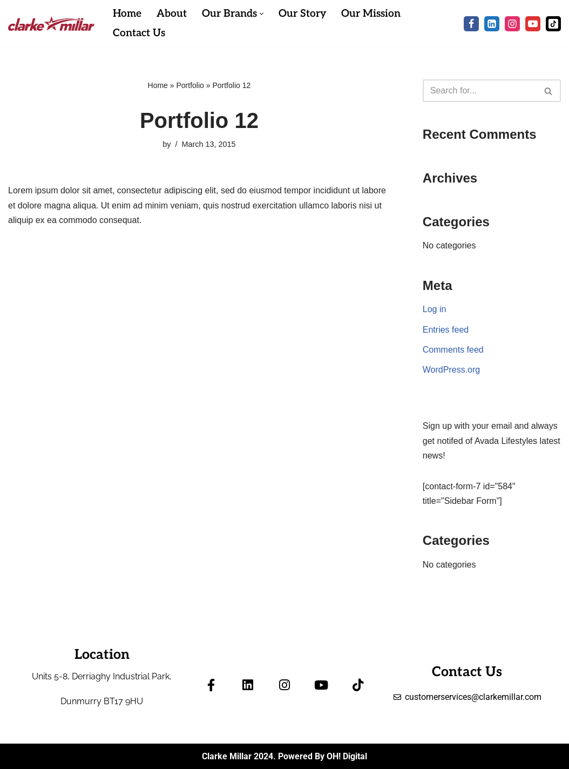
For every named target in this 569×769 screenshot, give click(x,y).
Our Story (302, 14)
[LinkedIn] (491, 23)
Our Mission (371, 14)
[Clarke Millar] (51, 23)
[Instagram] (512, 23)
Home (127, 14)
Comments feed (453, 349)
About (172, 14)
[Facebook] (471, 23)
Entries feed (446, 329)
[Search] (480, 90)
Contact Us (139, 33)
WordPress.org (451, 369)
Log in (434, 309)
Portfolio (190, 85)
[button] (261, 14)
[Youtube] (532, 23)
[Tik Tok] (553, 23)
